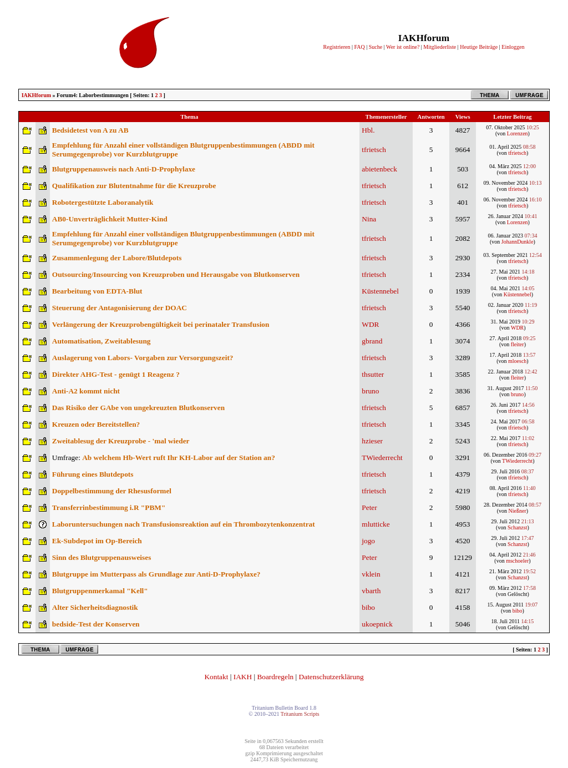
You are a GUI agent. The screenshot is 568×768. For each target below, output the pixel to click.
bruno (370, 391)
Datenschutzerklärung (331, 677)
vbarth (371, 591)
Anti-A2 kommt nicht (86, 391)
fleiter (517, 344)
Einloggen (512, 47)
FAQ (359, 47)
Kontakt (216, 677)
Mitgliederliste (439, 47)
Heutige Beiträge (479, 47)
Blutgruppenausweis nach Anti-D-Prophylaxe (123, 169)
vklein (371, 574)
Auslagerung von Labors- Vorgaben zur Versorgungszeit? (143, 357)
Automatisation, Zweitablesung (101, 341)
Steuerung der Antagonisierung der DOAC (119, 308)
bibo (368, 607)
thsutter (373, 374)
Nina (369, 219)
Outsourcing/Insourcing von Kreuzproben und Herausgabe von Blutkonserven (176, 274)
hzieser (372, 441)
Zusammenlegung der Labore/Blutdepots (117, 258)
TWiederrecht (382, 457)
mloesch (517, 361)
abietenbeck (379, 169)
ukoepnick (377, 624)
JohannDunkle (517, 242)
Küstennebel (380, 291)
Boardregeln (275, 677)
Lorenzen (517, 133)
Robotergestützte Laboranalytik (103, 202)
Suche (375, 47)
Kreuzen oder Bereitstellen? (96, 424)
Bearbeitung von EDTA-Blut (97, 291)
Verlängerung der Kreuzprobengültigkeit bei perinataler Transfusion (161, 324)
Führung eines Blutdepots (93, 474)
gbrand (372, 341)
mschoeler (517, 561)
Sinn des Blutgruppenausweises (101, 557)
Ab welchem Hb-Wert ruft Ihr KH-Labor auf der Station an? (178, 457)
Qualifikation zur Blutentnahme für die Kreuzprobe (134, 185)
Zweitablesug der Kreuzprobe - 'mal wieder (121, 441)
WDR (370, 324)
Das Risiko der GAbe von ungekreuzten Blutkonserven (138, 407)
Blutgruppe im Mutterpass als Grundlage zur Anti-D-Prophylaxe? (156, 574)
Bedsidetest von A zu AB (90, 130)
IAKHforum (36, 95)
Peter (369, 507)
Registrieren (337, 47)
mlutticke (375, 524)
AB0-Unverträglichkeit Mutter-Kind (110, 219)
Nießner (517, 511)
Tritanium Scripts (300, 714)
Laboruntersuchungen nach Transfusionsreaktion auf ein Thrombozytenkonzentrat (183, 524)
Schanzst (518, 527)
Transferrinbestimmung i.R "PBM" (108, 507)
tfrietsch (374, 149)
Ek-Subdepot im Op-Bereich (97, 541)
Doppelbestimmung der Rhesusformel (111, 491)
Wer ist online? (402, 47)
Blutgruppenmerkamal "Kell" (100, 591)
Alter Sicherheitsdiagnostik (95, 607)
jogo (368, 541)
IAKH (243, 677)
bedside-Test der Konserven (96, 624)
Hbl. (368, 130)
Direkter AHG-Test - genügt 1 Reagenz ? (116, 374)
